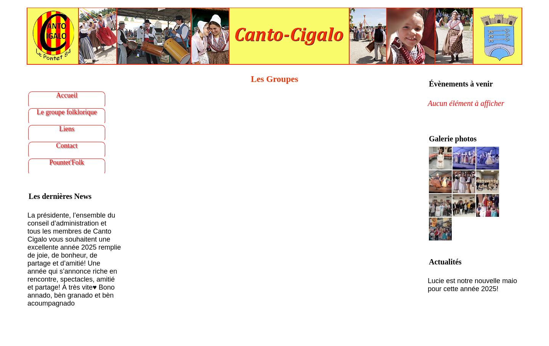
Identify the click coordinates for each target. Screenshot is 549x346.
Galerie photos (453, 139)
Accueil (66, 95)
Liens (66, 128)
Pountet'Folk (66, 162)
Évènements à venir (461, 84)
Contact (66, 145)
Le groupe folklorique (67, 112)
